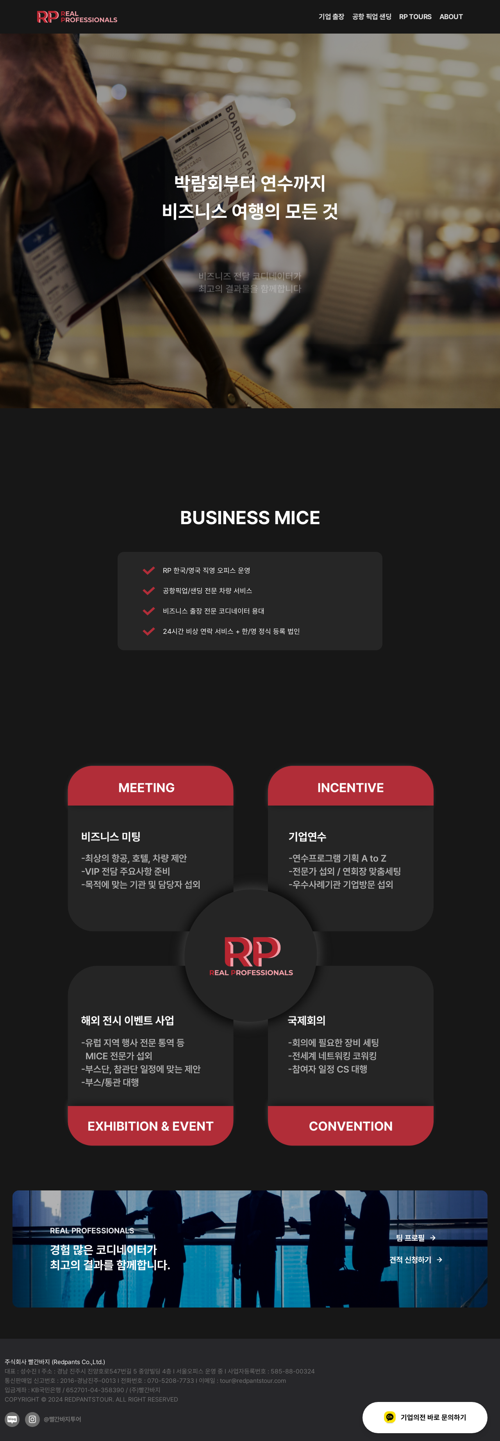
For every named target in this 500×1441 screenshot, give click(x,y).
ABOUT (451, 16)
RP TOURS (415, 16)
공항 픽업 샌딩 (371, 16)
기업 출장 (332, 16)
